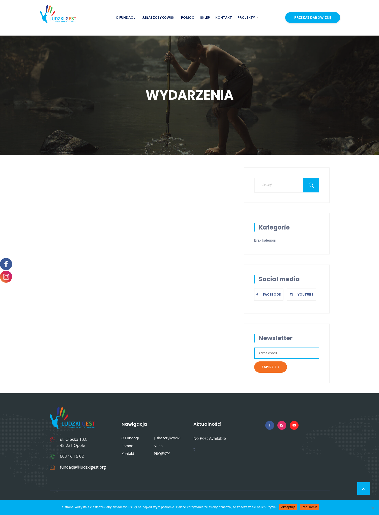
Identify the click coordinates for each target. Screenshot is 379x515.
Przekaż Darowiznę (312, 17)
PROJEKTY (248, 17)
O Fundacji (126, 17)
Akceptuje (288, 507)
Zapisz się (270, 367)
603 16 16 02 (72, 456)
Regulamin (309, 507)
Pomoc (187, 17)
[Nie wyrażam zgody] (372, 507)
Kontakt (223, 17)
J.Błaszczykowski (159, 17)
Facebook (268, 294)
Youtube (301, 294)
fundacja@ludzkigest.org (83, 467)
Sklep (205, 17)
